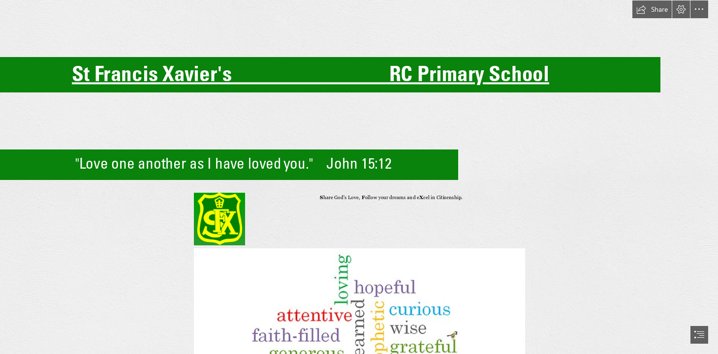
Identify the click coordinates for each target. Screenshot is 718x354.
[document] (359, 177)
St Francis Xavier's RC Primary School (310, 73)
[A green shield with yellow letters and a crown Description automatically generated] (219, 218)
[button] (652, 9)
